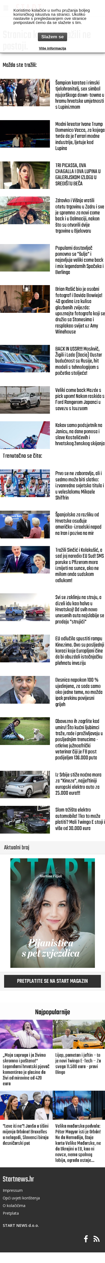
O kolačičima (14, 1205)
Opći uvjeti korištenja (21, 1197)
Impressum (13, 1190)
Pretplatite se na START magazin (52, 981)
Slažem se (52, 36)
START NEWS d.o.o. (21, 1225)
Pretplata (11, 1213)
